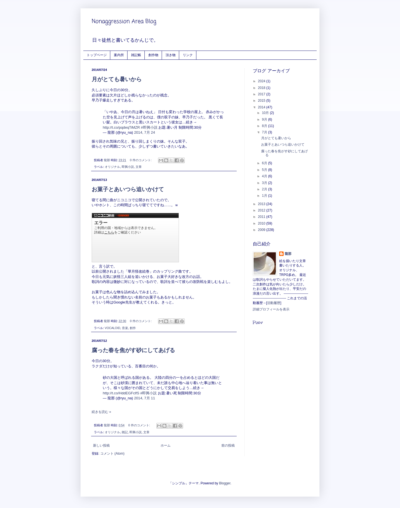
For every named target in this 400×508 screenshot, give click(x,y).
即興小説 (128, 166)
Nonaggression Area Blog (124, 21)
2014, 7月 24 (144, 132)
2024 (262, 81)
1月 (265, 196)
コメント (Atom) (112, 453)
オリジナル (112, 166)
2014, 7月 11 (144, 398)
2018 (262, 88)
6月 (265, 163)
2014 (262, 107)
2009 (262, 230)
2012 (262, 210)
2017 (262, 94)
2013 (262, 204)
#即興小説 (149, 127)
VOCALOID (112, 328)
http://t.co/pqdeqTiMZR (121, 127)
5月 (265, 170)
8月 (265, 126)
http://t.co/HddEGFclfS (121, 393)
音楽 (125, 328)
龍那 (288, 254)
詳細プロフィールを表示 (271, 309)
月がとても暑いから (117, 79)
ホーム (166, 445)
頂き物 (171, 55)
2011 (262, 217)
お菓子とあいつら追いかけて (128, 189)
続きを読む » (101, 412)
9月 (265, 119)
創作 (133, 328)
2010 (262, 223)
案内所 (119, 55)
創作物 (153, 55)
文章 (139, 166)
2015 (262, 101)
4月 (265, 176)
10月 (266, 113)
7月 (265, 132)
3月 (265, 183)
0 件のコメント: (141, 160)
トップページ (97, 55)
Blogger (225, 483)
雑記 (125, 432)
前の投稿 (228, 445)
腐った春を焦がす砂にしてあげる (133, 350)
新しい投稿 (101, 445)
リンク (188, 55)
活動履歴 (273, 303)
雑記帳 (136, 55)
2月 (265, 189)
